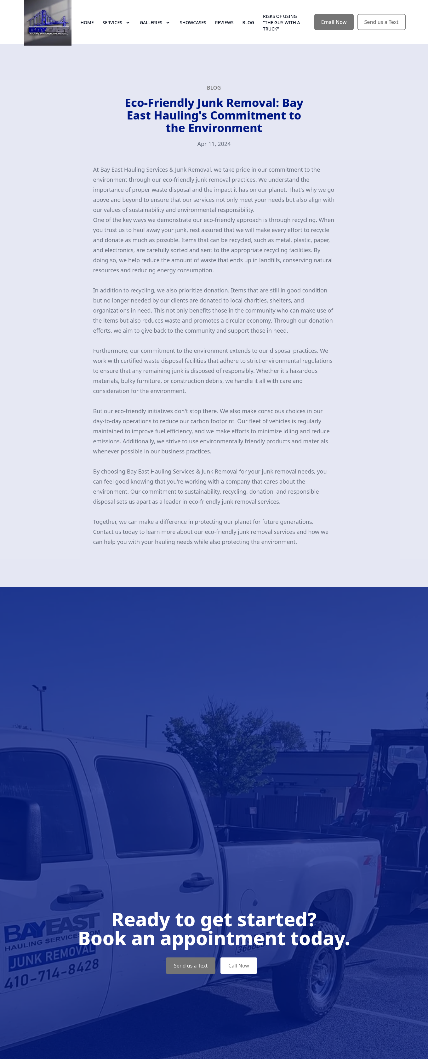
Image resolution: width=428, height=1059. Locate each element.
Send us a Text (381, 27)
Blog (248, 28)
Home (87, 28)
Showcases (193, 28)
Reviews (224, 28)
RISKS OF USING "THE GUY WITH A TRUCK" (281, 28)
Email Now (334, 27)
